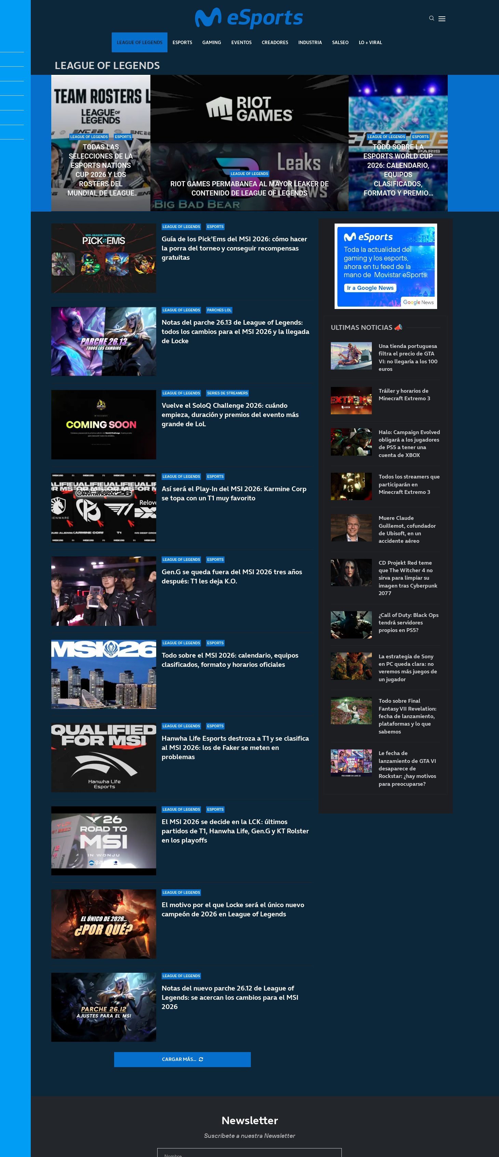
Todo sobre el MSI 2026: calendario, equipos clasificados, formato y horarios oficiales (230, 671)
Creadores (275, 42)
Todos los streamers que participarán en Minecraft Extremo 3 (409, 484)
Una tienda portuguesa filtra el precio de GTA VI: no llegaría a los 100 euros (408, 357)
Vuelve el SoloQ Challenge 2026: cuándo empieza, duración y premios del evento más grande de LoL (230, 415)
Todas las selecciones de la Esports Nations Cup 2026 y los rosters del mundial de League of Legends (100, 170)
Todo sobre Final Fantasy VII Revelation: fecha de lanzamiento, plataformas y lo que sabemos (407, 716)
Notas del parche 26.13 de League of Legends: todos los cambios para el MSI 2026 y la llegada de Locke (235, 332)
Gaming (211, 42)
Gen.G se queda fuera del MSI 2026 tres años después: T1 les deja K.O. (232, 578)
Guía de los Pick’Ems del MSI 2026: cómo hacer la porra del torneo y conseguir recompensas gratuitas (234, 248)
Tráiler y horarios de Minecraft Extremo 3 (404, 394)
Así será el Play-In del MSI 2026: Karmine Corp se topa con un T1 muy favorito (234, 493)
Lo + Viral (370, 42)
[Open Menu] (442, 18)
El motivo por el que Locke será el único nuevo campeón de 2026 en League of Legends (233, 924)
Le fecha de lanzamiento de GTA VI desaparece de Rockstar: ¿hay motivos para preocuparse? (407, 768)
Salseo (340, 42)
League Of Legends (139, 42)
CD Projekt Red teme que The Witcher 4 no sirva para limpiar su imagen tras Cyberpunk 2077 (408, 578)
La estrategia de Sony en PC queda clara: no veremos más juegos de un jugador (408, 668)
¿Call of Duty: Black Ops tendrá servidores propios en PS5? (409, 622)
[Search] (431, 19)
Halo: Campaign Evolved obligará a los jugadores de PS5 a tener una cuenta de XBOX (409, 443)
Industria (310, 42)
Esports (182, 42)
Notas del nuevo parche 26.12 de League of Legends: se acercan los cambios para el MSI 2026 (230, 1004)
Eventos (241, 42)
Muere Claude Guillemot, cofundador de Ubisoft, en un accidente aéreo (407, 529)
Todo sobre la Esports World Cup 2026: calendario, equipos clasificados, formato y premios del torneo (398, 170)
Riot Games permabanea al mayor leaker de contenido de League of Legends (250, 188)
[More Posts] (182, 1059)
